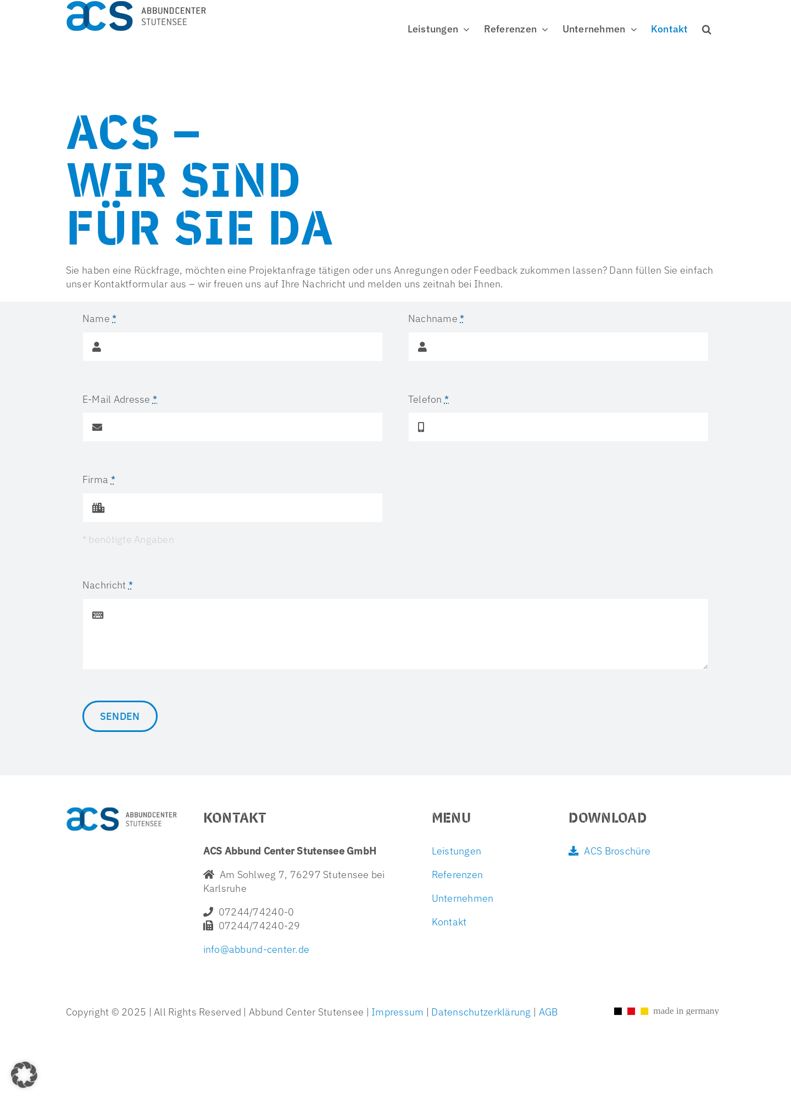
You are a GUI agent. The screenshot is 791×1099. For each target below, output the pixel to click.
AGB (547, 1012)
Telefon (428, 399)
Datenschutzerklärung (481, 1012)
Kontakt (449, 921)
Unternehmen (463, 898)
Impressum (397, 1012)
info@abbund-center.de (256, 949)
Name (99, 318)
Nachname (436, 318)
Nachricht (107, 585)
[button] (706, 29)
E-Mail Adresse (119, 399)
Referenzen (457, 874)
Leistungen (457, 851)
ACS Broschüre (609, 851)
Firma (98, 479)
